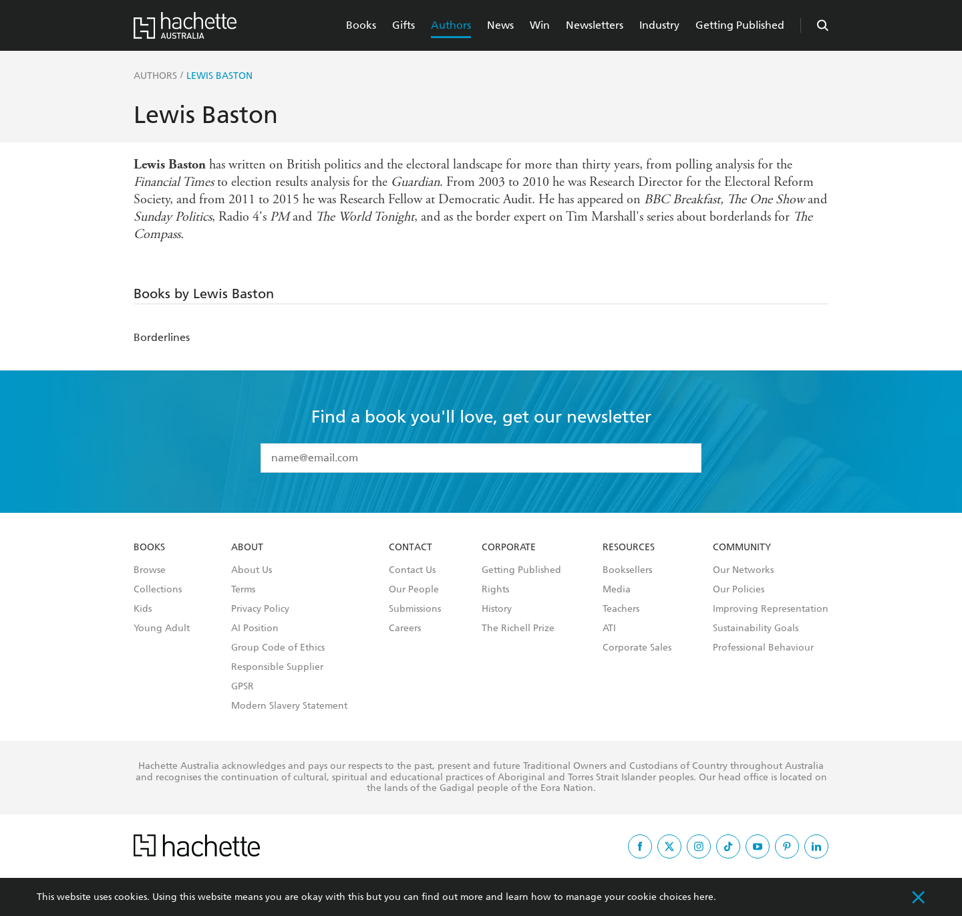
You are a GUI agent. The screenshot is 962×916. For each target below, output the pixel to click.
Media (617, 589)
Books (361, 25)
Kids (143, 609)
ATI (609, 628)
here (703, 897)
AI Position (255, 628)
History (497, 609)
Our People (414, 589)
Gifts (403, 25)
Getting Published (739, 25)
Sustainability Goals (755, 628)
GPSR (242, 686)
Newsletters (594, 25)
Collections (158, 589)
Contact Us (412, 570)
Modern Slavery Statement (289, 706)
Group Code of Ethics (278, 648)
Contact (410, 547)
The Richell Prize (518, 628)
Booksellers (627, 570)
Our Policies (738, 589)
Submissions (415, 609)
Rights (495, 589)
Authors (451, 25)
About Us (251, 570)
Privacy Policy (260, 609)
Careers (405, 628)
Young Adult (162, 628)
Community (742, 547)
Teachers (621, 609)
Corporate (509, 547)
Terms (243, 589)
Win (540, 25)
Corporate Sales (637, 648)
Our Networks (743, 570)
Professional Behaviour (763, 648)
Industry (659, 25)
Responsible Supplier (277, 667)
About (247, 547)
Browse (150, 570)
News (500, 25)
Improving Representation (770, 609)
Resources (629, 547)
